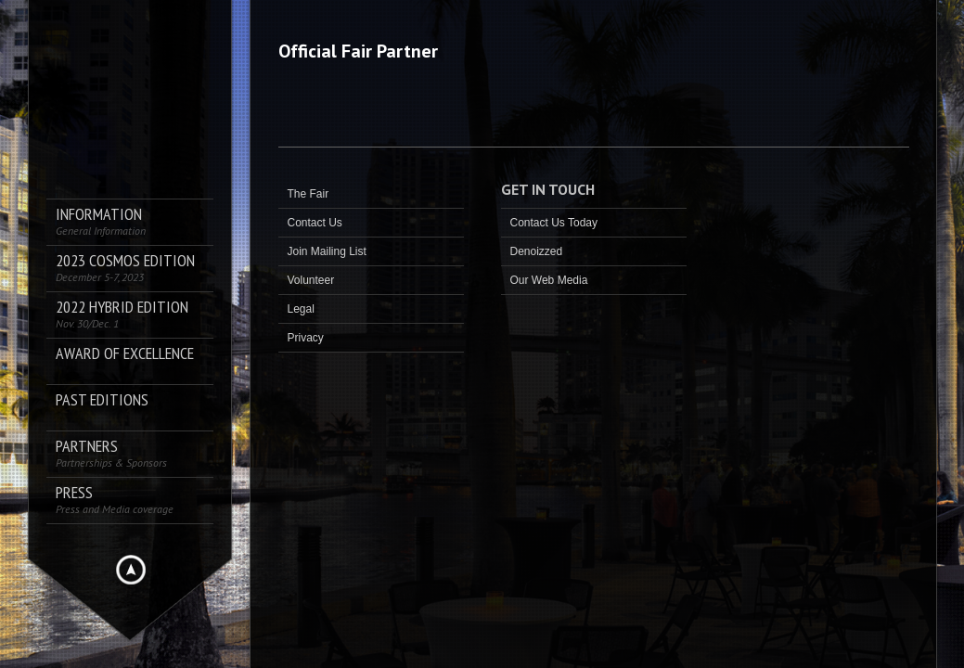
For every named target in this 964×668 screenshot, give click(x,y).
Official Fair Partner (358, 51)
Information (101, 221)
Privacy (306, 337)
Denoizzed (536, 251)
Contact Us (315, 222)
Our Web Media (549, 280)
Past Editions (102, 400)
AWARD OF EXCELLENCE (125, 354)
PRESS (115, 499)
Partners (111, 453)
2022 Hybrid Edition (122, 314)
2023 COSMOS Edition (125, 267)
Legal (301, 308)
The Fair (308, 193)
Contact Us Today (554, 222)
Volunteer (311, 280)
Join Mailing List (327, 251)
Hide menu (131, 569)
